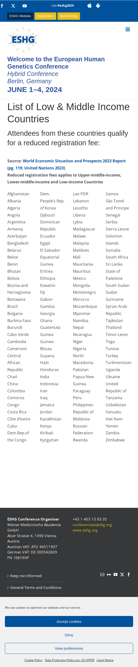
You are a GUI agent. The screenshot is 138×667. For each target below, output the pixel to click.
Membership (69, 16)
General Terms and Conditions (35, 587)
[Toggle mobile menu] (128, 29)
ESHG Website (20, 16)
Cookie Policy (33, 660)
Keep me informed (26, 575)
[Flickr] (109, 574)
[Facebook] (129, 574)
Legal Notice (105, 660)
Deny (69, 635)
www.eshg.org (85, 530)
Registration (45, 16)
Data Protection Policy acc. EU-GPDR (69, 660)
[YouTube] (115, 574)
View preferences (69, 648)
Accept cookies (69, 621)
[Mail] (102, 574)
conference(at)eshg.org (92, 524)
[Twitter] (122, 574)
